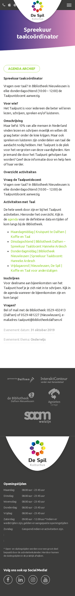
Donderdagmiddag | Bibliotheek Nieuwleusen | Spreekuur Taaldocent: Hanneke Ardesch (37, 256)
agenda (13, 219)
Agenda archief (21, 68)
